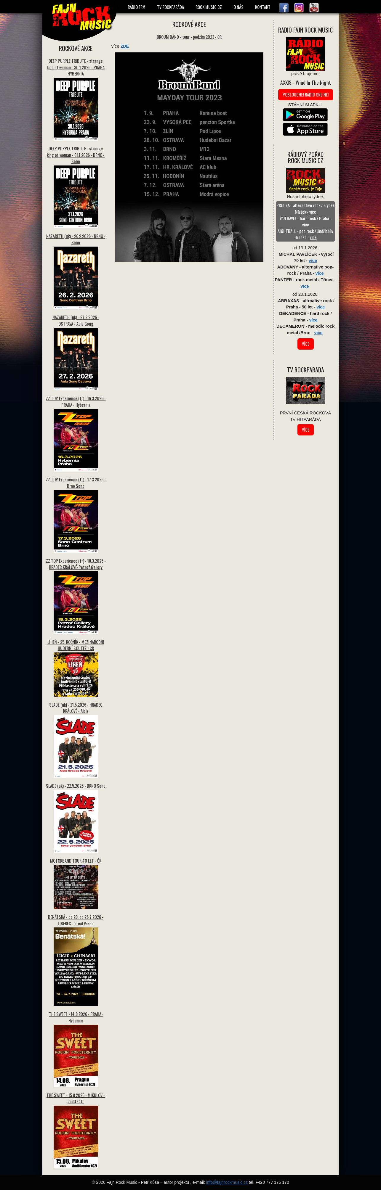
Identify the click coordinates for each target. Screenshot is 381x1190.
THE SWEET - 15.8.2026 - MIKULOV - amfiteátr (76, 1098)
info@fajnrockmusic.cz (227, 1182)
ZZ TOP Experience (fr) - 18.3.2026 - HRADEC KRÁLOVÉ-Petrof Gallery (76, 564)
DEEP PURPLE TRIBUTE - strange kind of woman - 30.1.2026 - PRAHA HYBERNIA (76, 67)
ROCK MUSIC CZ (209, 7)
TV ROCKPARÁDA (170, 7)
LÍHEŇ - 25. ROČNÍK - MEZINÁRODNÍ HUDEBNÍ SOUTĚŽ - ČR (75, 645)
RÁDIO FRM (136, 7)
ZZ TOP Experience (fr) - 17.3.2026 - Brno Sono (76, 482)
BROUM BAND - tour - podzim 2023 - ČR (189, 37)
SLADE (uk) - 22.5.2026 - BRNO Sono (75, 786)
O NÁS (238, 7)
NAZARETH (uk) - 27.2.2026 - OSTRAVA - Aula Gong (75, 320)
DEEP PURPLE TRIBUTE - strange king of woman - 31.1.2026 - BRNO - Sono (76, 154)
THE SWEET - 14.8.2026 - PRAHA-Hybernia (76, 1017)
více (312, 212)
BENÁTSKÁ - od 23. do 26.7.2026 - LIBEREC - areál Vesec (75, 920)
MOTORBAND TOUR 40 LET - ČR (75, 861)
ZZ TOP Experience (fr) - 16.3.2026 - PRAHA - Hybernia (76, 401)
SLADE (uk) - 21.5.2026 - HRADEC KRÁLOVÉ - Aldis (76, 708)
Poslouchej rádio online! (306, 94)
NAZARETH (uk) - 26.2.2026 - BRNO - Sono (75, 239)
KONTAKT (262, 7)
